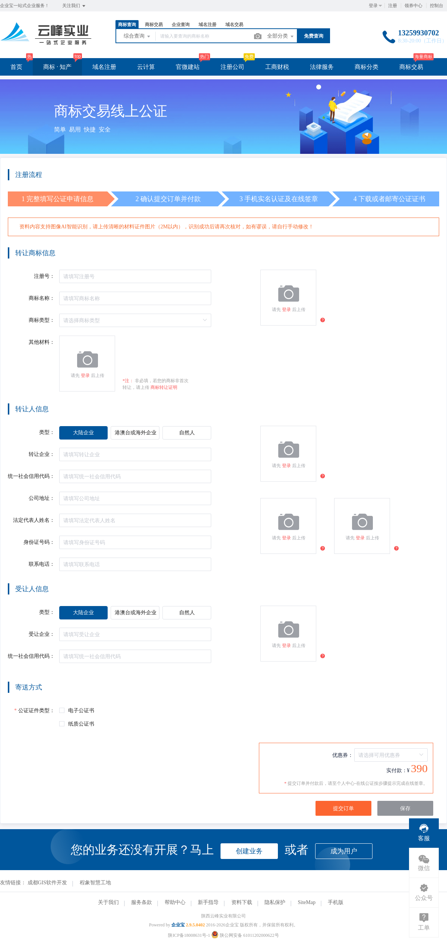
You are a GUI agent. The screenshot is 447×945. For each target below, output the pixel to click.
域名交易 (234, 24)
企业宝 (178, 924)
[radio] (83, 433)
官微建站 (188, 67)
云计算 (146, 67)
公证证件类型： (36, 710)
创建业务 (249, 851)
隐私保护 (274, 902)
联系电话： (42, 564)
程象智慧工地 (95, 882)
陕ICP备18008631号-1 (189, 935)
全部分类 (281, 36)
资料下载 (241, 902)
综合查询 (137, 36)
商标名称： (42, 298)
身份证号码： (39, 542)
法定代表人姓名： (34, 520)
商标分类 (366, 67)
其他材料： (42, 342)
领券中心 (413, 5)
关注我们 (74, 6)
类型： (47, 432)
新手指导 (208, 902)
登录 (373, 5)
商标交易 (154, 24)
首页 (16, 67)
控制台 (436, 5)
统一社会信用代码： (31, 476)
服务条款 (141, 902)
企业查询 (181, 24)
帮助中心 (175, 902)
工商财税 (277, 67)
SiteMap (307, 902)
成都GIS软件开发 (47, 882)
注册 (392, 5)
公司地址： (42, 498)
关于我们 (108, 902)
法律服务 (322, 67)
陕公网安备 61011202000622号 (245, 935)
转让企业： (42, 454)
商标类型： (42, 320)
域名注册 (207, 24)
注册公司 (232, 67)
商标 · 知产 (57, 67)
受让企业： (42, 634)
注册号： (44, 276)
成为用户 (343, 851)
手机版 (335, 902)
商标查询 (127, 24)
